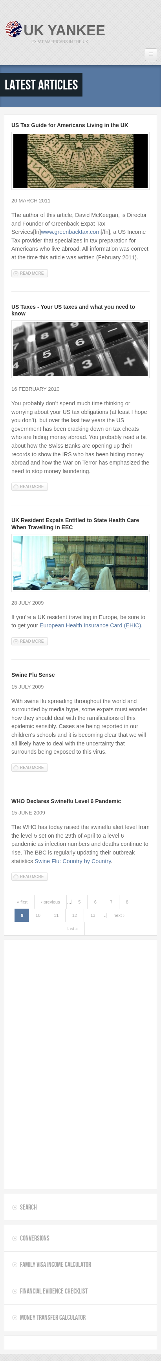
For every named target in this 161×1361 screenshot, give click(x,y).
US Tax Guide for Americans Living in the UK (69, 125)
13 (92, 915)
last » (73, 928)
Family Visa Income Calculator (55, 1264)
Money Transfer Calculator (53, 1317)
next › (118, 915)
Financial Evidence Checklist (54, 1291)
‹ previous (50, 902)
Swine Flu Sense (33, 675)
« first (22, 902)
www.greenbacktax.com (71, 232)
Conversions (34, 1238)
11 (56, 915)
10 (38, 915)
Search (28, 1207)
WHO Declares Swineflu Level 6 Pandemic (66, 801)
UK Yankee (64, 30)
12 (74, 915)
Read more (34, 272)
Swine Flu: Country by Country (73, 861)
